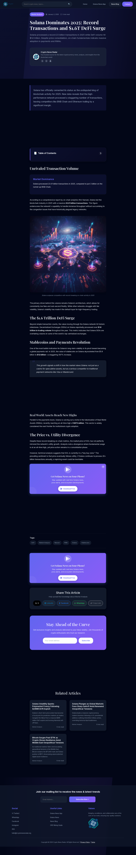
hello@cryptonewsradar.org (21, 842)
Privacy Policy (85, 850)
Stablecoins (85, 552)
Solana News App (99, 4)
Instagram (15, 834)
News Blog (115, 4)
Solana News (54, 826)
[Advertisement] (68, 135)
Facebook (64, 613)
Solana (74, 552)
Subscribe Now (82, 808)
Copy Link (95, 613)
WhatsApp (79, 613)
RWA (65, 552)
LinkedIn (49, 613)
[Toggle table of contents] (100, 159)
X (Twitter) (15, 822)
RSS (13, 838)
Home (85, 4)
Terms (93, 850)
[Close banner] (103, 473)
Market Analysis (37, 14)
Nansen (57, 552)
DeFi (33, 552)
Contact (127, 4)
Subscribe (86, 651)
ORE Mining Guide (56, 834)
